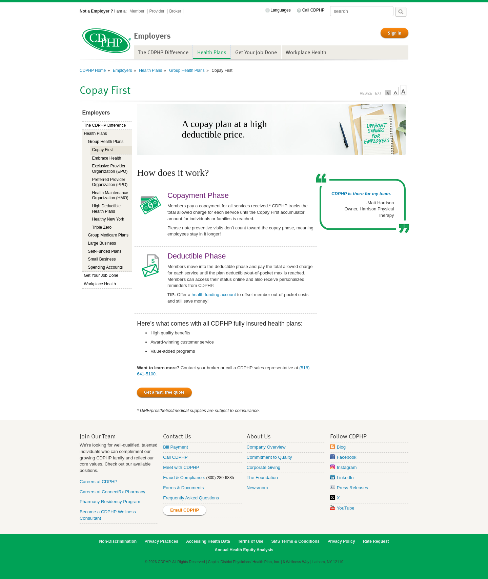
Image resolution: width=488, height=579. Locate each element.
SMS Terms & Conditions (295, 541)
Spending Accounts (105, 267)
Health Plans (211, 52)
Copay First (102, 149)
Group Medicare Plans (108, 235)
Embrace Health (106, 158)
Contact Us (177, 435)
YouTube (345, 508)
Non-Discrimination (118, 541)
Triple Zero (102, 227)
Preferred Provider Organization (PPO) (110, 182)
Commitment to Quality (269, 457)
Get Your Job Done (256, 52)
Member (137, 11)
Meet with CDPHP (181, 467)
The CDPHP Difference (163, 52)
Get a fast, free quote (164, 392)
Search (401, 11)
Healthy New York (108, 219)
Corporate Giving (264, 467)
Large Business (102, 243)
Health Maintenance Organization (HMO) (110, 195)
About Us (259, 435)
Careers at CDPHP (98, 481)
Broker (175, 11)
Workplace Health (306, 52)
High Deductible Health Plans (106, 209)
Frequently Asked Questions (191, 497)
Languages (280, 10)
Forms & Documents (183, 487)
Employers (122, 70)
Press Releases (352, 487)
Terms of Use (250, 541)
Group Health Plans (186, 70)
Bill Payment (175, 447)
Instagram (347, 467)
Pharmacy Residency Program (110, 501)
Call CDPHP (313, 10)
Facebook (347, 457)
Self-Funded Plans (105, 251)
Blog (341, 447)
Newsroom (257, 487)
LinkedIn (345, 477)
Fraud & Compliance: (184, 477)
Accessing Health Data (208, 541)
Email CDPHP (184, 510)
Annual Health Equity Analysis (244, 549)
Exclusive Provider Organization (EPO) (110, 169)
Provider (157, 11)
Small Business (102, 259)
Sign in (394, 32)
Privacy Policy (341, 541)
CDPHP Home (93, 70)
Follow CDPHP (348, 435)
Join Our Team (98, 435)
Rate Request (376, 541)
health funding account (213, 294)
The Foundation (262, 477)
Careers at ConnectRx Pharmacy (112, 491)
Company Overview (266, 447)
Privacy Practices (161, 541)
